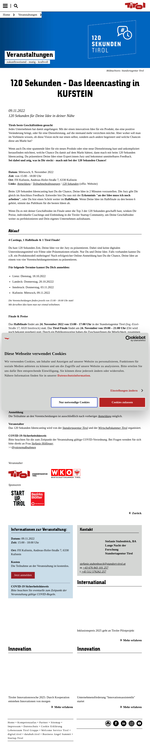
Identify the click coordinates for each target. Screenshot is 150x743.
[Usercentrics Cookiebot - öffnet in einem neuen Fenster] (128, 338)
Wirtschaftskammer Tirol (112, 427)
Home (6, 14)
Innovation (19, 649)
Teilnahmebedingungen (46, 183)
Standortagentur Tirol (75, 427)
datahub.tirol (32, 734)
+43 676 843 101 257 (95, 567)
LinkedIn (124, 723)
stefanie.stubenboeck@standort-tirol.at (103, 563)
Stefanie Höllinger (42, 443)
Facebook (116, 723)
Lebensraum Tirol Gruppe (23, 730)
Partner (43, 722)
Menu (5, 6)
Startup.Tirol (15, 738)
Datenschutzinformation (73, 375)
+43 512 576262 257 (93, 571)
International (91, 582)
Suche (16, 6)
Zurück (136, 513)
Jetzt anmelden (23, 575)
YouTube (139, 723)
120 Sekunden (70, 183)
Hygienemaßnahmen (24, 447)
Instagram (132, 723)
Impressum (14, 726)
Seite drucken (108, 723)
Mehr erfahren (132, 640)
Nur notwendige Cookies (74, 402)
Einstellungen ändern (124, 390)
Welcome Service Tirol (55, 730)
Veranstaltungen (27, 14)
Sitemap (56, 722)
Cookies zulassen (122, 402)
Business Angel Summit (57, 734)
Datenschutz (30, 726)
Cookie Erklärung (51, 726)
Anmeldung (23, 183)
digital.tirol (14, 734)
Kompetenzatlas (27, 722)
